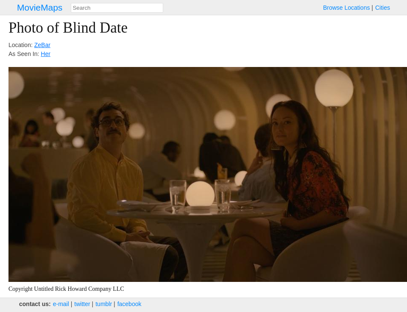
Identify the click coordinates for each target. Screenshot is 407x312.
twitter (82, 304)
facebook (129, 304)
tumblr (103, 304)
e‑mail (61, 304)
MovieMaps (39, 7)
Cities (382, 7)
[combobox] (117, 8)
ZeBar (42, 45)
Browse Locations (346, 7)
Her (45, 53)
